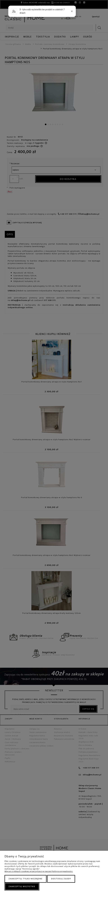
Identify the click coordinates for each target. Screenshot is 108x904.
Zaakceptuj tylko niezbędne (25, 878)
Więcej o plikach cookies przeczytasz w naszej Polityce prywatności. (38, 871)
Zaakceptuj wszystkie (22, 886)
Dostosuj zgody (61, 878)
